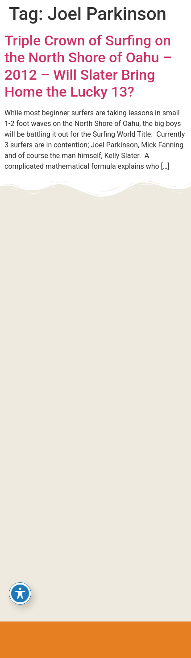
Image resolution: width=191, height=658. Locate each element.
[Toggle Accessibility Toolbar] (20, 593)
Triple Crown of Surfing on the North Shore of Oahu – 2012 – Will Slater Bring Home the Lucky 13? (88, 66)
